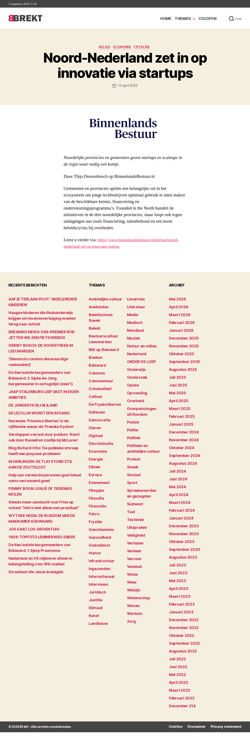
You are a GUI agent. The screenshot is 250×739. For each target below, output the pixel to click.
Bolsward (97, 372)
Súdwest (135, 511)
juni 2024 (178, 486)
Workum (134, 620)
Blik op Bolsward (104, 357)
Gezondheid (100, 544)
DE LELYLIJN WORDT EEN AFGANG (39, 420)
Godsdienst (99, 552)
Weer (132, 589)
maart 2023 (179, 603)
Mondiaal (135, 337)
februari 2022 (182, 705)
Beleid (103, 47)
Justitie (95, 607)
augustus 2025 (183, 376)
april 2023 (178, 596)
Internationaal (101, 583)
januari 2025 (181, 431)
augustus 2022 (183, 658)
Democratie (99, 427)
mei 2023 (177, 588)
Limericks (136, 306)
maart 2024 (179, 509)
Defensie (97, 419)
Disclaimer (201, 734)
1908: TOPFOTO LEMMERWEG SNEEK (41, 544)
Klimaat (96, 615)
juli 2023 (177, 572)
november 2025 (184, 353)
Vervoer (134, 566)
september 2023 (184, 556)
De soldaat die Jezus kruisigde (35, 579)
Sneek (132, 474)
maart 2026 (179, 322)
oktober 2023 (181, 549)
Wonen (133, 613)
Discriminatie (101, 450)
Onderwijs (136, 376)
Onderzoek (137, 384)
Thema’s (183, 18)
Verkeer (134, 558)
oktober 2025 (181, 361)
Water (132, 581)
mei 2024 (177, 494)
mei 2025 (177, 400)
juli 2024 (177, 478)
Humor (95, 560)
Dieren (95, 435)
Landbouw (98, 630)
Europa (95, 482)
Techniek (135, 527)
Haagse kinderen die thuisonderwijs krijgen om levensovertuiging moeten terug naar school (42, 325)
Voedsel (134, 574)
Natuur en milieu (142, 353)
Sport (132, 490)
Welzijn (133, 597)
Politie (132, 437)
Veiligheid (136, 542)
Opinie (133, 392)
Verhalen (135, 550)
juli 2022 (177, 666)
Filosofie (96, 505)
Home (165, 18)
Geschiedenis (101, 537)
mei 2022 (177, 682)
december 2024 (184, 439)
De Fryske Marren (105, 411)
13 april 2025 (128, 86)
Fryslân (144, 47)
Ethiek (94, 474)
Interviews (98, 591)
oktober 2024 (181, 455)
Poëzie (133, 429)
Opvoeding (137, 400)
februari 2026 (182, 330)
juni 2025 (178, 392)
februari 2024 (182, 517)
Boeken (95, 364)
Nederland (136, 361)
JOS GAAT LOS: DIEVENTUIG (33, 536)
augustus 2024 (183, 470)
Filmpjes (96, 497)
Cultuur (95, 404)
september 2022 (184, 650)
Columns (97, 380)
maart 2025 (179, 416)
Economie (123, 47)
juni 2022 (178, 674)
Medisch (135, 330)
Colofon (208, 18)
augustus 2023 (183, 564)
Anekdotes (99, 314)
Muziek (133, 345)
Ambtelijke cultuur (105, 306)
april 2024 (178, 502)
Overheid (135, 408)
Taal (131, 519)
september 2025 (184, 369)
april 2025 (178, 408)
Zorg (131, 628)
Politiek (133, 445)
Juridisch (97, 599)
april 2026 (178, 314)
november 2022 (184, 635)
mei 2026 (177, 306)
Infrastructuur (102, 568)
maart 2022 (179, 697)
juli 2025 (177, 384)
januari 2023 (181, 619)
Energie (96, 466)
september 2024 (184, 463)
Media (132, 322)
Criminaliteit (100, 396)
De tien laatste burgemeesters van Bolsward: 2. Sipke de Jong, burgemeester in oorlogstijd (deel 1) (41, 385)
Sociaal (134, 482)
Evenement (99, 490)
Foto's (94, 521)
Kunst (94, 623)
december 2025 (184, 345)
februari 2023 (182, 611)
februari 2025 (182, 423)
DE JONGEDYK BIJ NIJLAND (33, 412)
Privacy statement (228, 734)
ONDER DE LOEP (141, 369)
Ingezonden (99, 576)
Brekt (24, 734)
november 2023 (184, 541)
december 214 (182, 713)
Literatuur (136, 314)
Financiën (97, 513)
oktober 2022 (181, 642)
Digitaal (96, 443)
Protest (133, 466)
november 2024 (184, 447)
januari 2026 (181, 337)
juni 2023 (178, 580)
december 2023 (184, 533)
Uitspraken (137, 534)
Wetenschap (138, 605)
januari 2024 (181, 525)
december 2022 (184, 627)
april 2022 (178, 689)
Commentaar (101, 388)
